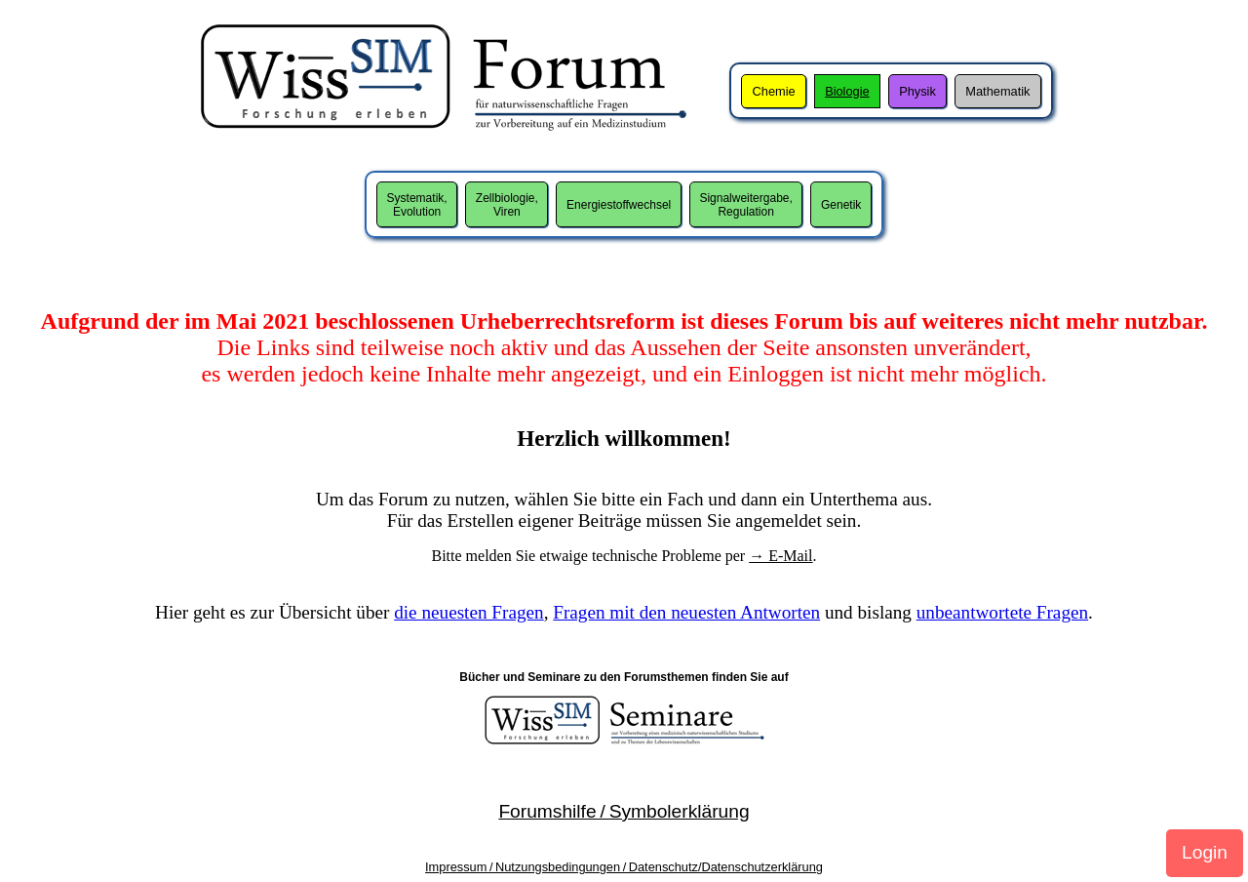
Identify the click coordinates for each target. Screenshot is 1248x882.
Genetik (841, 205)
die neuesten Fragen (468, 612)
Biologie (847, 91)
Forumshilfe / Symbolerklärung (623, 811)
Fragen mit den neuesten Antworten (686, 612)
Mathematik (997, 91)
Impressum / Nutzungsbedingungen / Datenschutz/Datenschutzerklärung (624, 867)
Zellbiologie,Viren (507, 205)
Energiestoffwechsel (618, 205)
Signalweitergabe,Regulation (745, 205)
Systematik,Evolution (417, 205)
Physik (917, 91)
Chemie (774, 91)
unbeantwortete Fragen (1002, 612)
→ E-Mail (780, 555)
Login (1205, 852)
